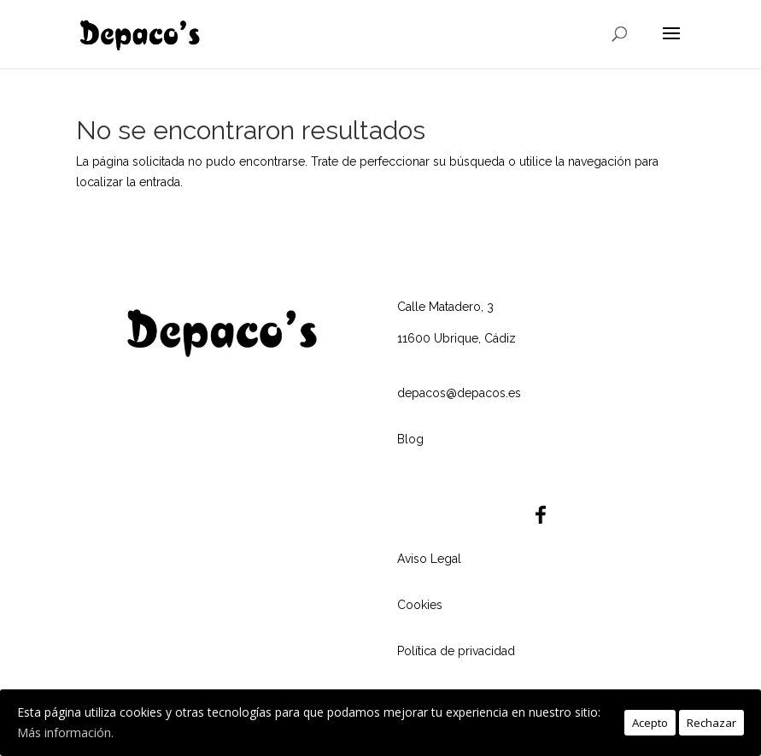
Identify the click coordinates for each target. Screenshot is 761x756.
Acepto (650, 722)
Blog (410, 439)
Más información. (65, 732)
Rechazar (711, 722)
